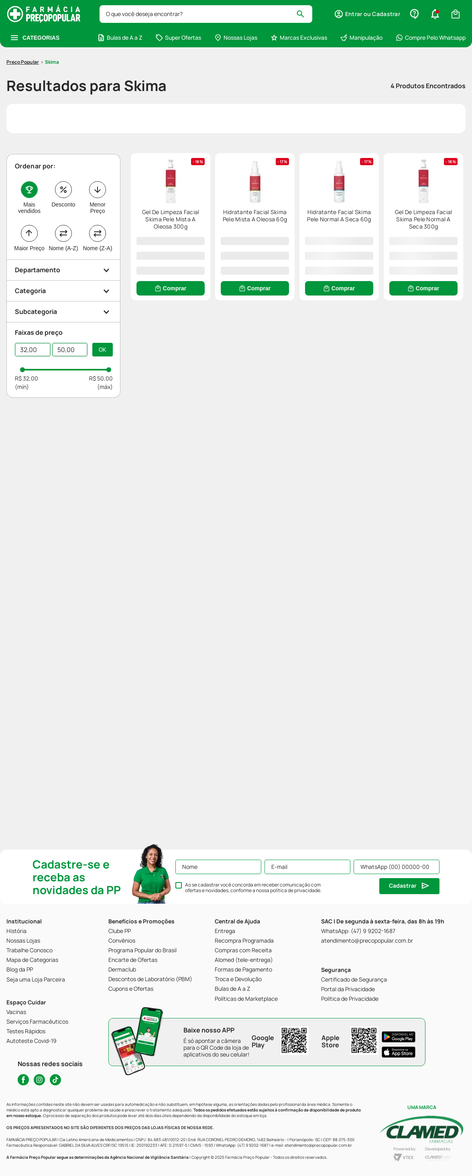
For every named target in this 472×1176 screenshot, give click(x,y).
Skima (52, 14)
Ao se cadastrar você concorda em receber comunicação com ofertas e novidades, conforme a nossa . (253, 887)
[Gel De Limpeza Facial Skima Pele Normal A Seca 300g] (381, 331)
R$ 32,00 (26, 331)
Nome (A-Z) (63, 201)
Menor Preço (98, 160)
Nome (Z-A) (97, 201)
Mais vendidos (29, 160)
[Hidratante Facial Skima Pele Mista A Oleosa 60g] (381, 179)
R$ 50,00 (101, 331)
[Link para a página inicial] (22, 14)
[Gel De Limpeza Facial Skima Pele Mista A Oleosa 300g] (213, 179)
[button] (64, 223)
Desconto (63, 157)
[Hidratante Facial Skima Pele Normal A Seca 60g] (213, 331)
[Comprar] (212, 241)
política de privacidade (295, 890)
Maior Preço (29, 201)
